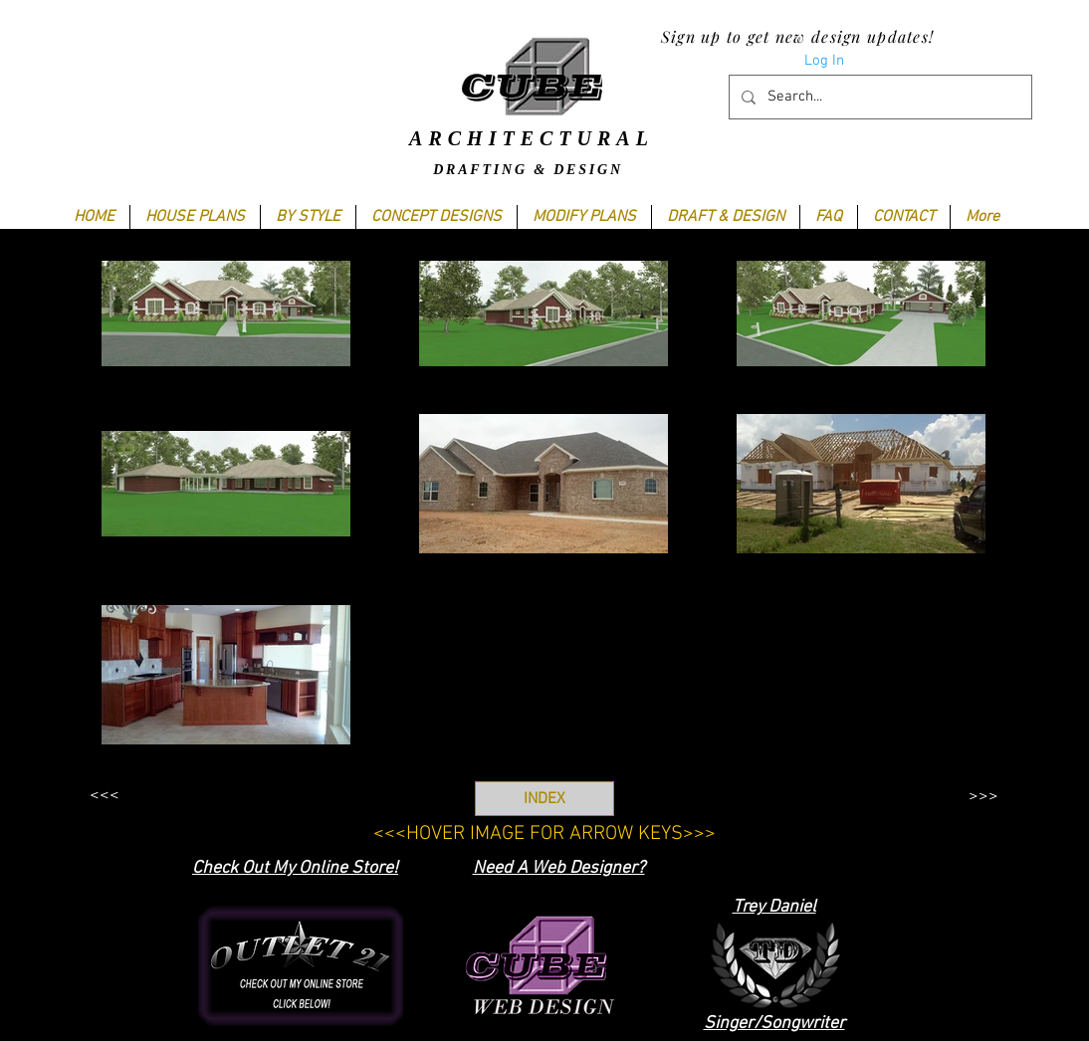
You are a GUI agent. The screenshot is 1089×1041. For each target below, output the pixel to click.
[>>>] (983, 796)
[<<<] (104, 795)
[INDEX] (544, 798)
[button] (307, 217)
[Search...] (878, 97)
